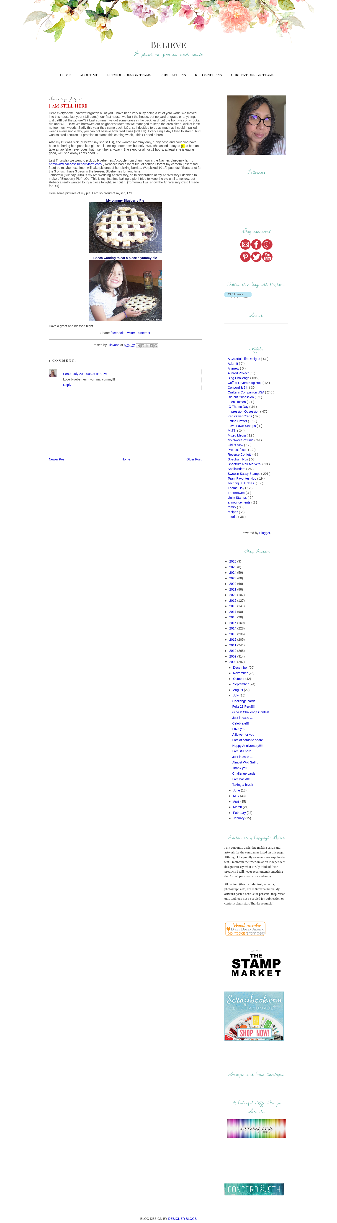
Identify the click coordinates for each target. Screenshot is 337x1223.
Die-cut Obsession (241, 397)
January (239, 818)
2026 (233, 561)
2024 (233, 572)
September (241, 684)
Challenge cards (243, 701)
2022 (233, 584)
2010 (233, 651)
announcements (240, 502)
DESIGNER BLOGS (182, 1218)
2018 (233, 606)
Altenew (234, 368)
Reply (67, 385)
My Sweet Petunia (241, 440)
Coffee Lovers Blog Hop (245, 383)
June (237, 790)
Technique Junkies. (242, 483)
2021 (233, 589)
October (239, 679)
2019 (233, 600)
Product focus (238, 450)
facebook (117, 333)
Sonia (67, 374)
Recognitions (208, 74)
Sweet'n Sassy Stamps (244, 473)
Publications (173, 74)
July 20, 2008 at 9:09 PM (90, 374)
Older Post (193, 459)
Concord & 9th (238, 387)
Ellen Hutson (237, 402)
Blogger (264, 533)
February (240, 812)
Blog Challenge (239, 378)
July (236, 695)
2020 (233, 595)
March (238, 807)
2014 (233, 628)
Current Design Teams (252, 74)
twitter (130, 333)
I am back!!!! (241, 779)
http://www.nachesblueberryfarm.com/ (75, 164)
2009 (233, 656)
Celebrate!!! (240, 723)
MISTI (232, 430)
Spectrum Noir (238, 459)
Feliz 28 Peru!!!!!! (244, 706)
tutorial (233, 517)
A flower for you (243, 734)
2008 (233, 662)
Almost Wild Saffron (246, 762)
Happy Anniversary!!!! (247, 746)
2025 (233, 567)
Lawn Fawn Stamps (242, 426)
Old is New (236, 445)
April (236, 801)
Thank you (239, 768)
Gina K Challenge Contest (250, 712)
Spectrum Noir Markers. (245, 464)
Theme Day (236, 488)
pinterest (144, 333)
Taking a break (242, 784)
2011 (233, 645)
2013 (233, 634)
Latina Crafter (238, 421)
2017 (233, 612)
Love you (238, 729)
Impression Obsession (244, 411)
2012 (233, 639)
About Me (89, 74)
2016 (233, 617)
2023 (233, 578)
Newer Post (57, 459)
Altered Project (239, 373)
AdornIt (233, 363)
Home (65, 74)
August (238, 690)
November (241, 673)
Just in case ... (242, 717)
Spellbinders (237, 469)
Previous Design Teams (129, 74)
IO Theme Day (239, 407)
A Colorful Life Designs (244, 359)
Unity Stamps (238, 497)
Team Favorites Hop (242, 478)
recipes (233, 512)
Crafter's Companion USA (246, 392)
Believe (168, 44)
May (236, 796)
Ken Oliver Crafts (240, 416)
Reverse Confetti (240, 454)
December (241, 667)
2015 (233, 623)
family (232, 507)
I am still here (241, 751)
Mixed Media (237, 435)
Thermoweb (237, 493)
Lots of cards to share (247, 740)
